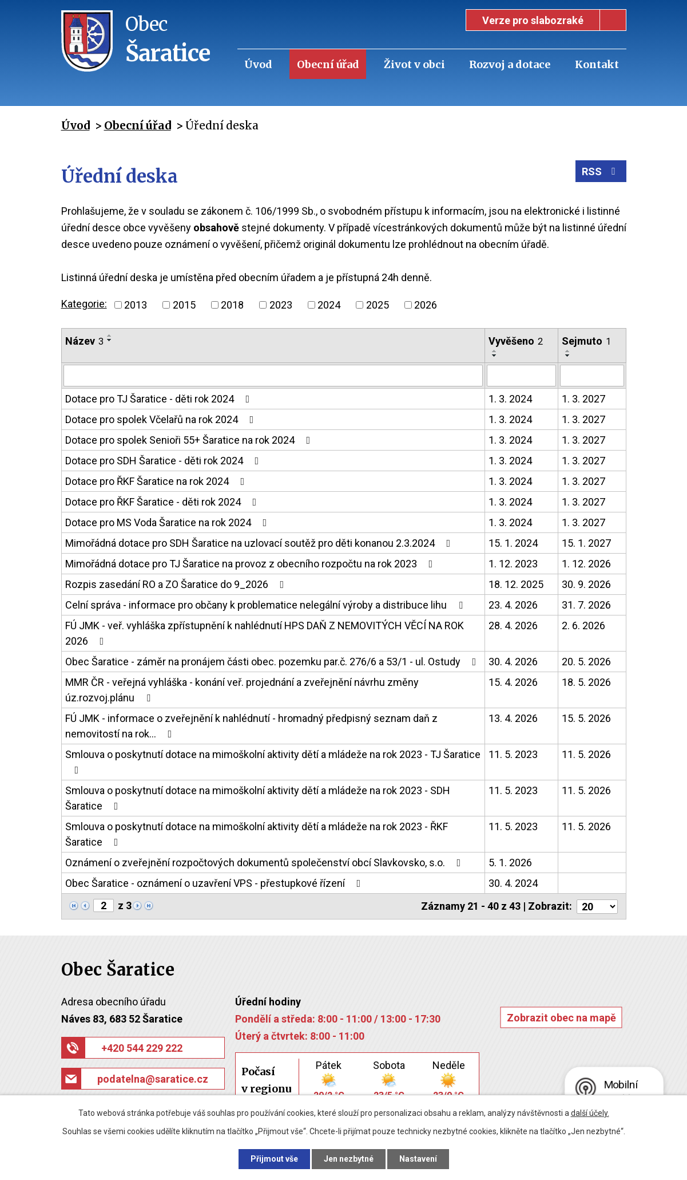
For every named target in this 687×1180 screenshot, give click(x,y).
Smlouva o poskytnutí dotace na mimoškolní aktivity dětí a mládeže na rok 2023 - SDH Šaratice (257, 798)
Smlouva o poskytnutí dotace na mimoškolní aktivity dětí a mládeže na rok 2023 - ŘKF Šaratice (256, 834)
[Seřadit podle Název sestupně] (110, 340)
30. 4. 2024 (513, 883)
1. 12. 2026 (586, 564)
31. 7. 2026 (586, 605)
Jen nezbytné (349, 1158)
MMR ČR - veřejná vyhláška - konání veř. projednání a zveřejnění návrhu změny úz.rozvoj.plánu (242, 690)
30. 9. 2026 (586, 584)
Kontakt (597, 64)
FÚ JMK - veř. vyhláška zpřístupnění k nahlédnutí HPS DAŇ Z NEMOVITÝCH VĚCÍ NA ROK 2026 (264, 633)
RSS (601, 171)
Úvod (258, 64)
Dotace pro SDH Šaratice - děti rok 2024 (164, 461)
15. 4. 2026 (513, 682)
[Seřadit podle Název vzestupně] (110, 335)
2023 (280, 305)
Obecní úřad (328, 64)
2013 (135, 305)
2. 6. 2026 (583, 625)
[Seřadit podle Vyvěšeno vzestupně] (495, 351)
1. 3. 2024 (510, 399)
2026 (425, 305)
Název (84, 341)
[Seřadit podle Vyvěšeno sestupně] (495, 355)
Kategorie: (84, 304)
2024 (328, 305)
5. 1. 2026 (510, 863)
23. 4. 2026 (513, 605)
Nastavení (418, 1158)
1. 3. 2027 (583, 399)
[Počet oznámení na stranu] (597, 906)
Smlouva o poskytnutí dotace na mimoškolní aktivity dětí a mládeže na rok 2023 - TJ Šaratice (272, 761)
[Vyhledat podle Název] (273, 375)
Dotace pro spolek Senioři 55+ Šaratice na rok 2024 (190, 440)
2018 (232, 305)
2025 (377, 305)
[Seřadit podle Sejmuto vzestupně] (568, 351)
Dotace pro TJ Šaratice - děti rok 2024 (160, 399)
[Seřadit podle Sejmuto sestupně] (568, 355)
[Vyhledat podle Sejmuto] (592, 375)
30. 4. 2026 (513, 662)
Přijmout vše (274, 1158)
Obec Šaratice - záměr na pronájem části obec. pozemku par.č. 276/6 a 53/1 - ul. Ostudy (273, 662)
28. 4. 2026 (513, 625)
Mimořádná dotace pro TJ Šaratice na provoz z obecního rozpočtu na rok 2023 (251, 564)
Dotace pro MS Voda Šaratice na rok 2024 (168, 522)
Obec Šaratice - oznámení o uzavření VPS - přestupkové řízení (215, 883)
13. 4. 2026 (513, 718)
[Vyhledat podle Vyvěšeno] (521, 375)
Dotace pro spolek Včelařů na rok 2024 (162, 419)
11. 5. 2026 (586, 754)
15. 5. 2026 (586, 718)
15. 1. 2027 (586, 543)
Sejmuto (586, 341)
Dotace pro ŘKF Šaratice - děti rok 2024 (163, 502)
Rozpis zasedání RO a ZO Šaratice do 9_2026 (177, 584)
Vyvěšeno (516, 341)
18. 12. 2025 (516, 584)
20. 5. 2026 (586, 662)
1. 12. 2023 (513, 564)
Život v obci (414, 64)
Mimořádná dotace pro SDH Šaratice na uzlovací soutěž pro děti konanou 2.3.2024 (260, 543)
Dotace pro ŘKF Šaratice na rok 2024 (157, 481)
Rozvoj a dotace (509, 64)
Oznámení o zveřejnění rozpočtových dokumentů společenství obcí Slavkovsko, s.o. (265, 863)
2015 (184, 305)
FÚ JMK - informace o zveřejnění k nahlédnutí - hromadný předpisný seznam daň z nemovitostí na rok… (251, 726)
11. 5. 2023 (513, 754)
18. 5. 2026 (586, 682)
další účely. (590, 1113)
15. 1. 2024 (513, 543)
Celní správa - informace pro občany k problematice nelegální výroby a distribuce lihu (266, 605)
